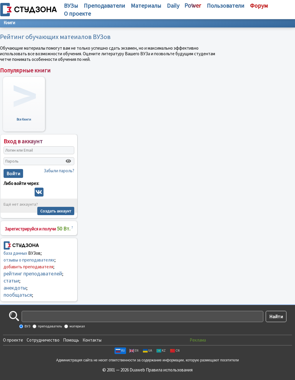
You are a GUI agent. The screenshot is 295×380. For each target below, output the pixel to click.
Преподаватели (104, 5)
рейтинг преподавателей (33, 273)
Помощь (71, 340)
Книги (9, 22)
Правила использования (169, 370)
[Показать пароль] (68, 161)
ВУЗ (27, 326)
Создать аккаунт (55, 211)
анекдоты (15, 287)
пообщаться (18, 294)
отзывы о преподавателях (29, 260)
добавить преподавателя (28, 266)
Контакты (92, 340)
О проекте (13, 340)
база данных (15, 253)
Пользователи (225, 5)
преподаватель (49, 326)
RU (120, 350)
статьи (11, 280)
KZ (161, 350)
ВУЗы (71, 5)
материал (77, 326)
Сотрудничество (43, 340)
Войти (13, 173)
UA (147, 350)
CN (175, 350)
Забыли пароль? (59, 170)
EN (133, 350)
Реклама (198, 340)
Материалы (146, 5)
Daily (173, 5)
